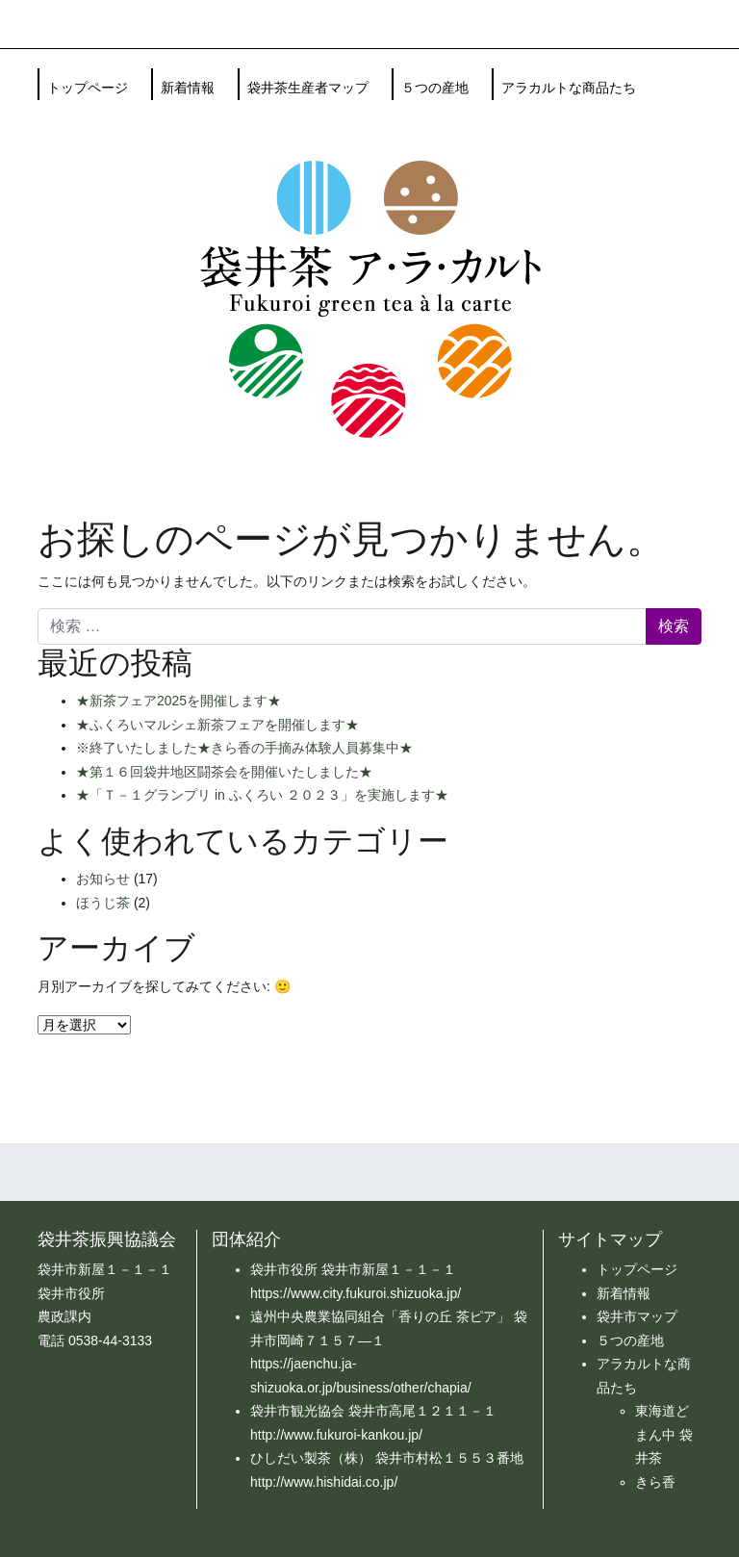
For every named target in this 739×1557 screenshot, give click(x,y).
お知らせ (103, 878)
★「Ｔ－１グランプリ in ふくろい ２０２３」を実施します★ (262, 795)
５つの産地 (435, 87)
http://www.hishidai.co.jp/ (323, 1482)
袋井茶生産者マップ (308, 87)
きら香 (655, 1482)
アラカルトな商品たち (568, 87)
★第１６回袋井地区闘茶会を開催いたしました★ (224, 771)
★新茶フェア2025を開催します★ (178, 700)
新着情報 (188, 87)
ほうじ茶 (103, 902)
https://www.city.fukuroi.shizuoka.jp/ (355, 1293)
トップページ (87, 87)
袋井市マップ (637, 1316)
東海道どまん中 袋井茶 (664, 1434)
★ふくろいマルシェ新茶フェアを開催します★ (217, 724)
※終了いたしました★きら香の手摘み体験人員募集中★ (244, 747)
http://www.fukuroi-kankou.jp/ (336, 1434)
